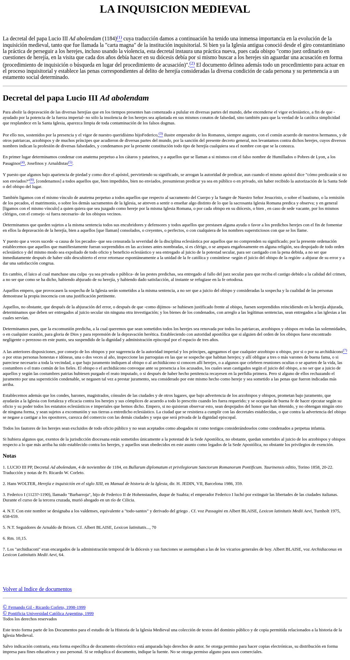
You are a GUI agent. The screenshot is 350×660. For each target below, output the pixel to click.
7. (5, 549)
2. (5, 483)
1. (5, 467)
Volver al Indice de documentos (37, 589)
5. (5, 527)
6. (5, 538)
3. (5, 494)
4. (5, 510)
